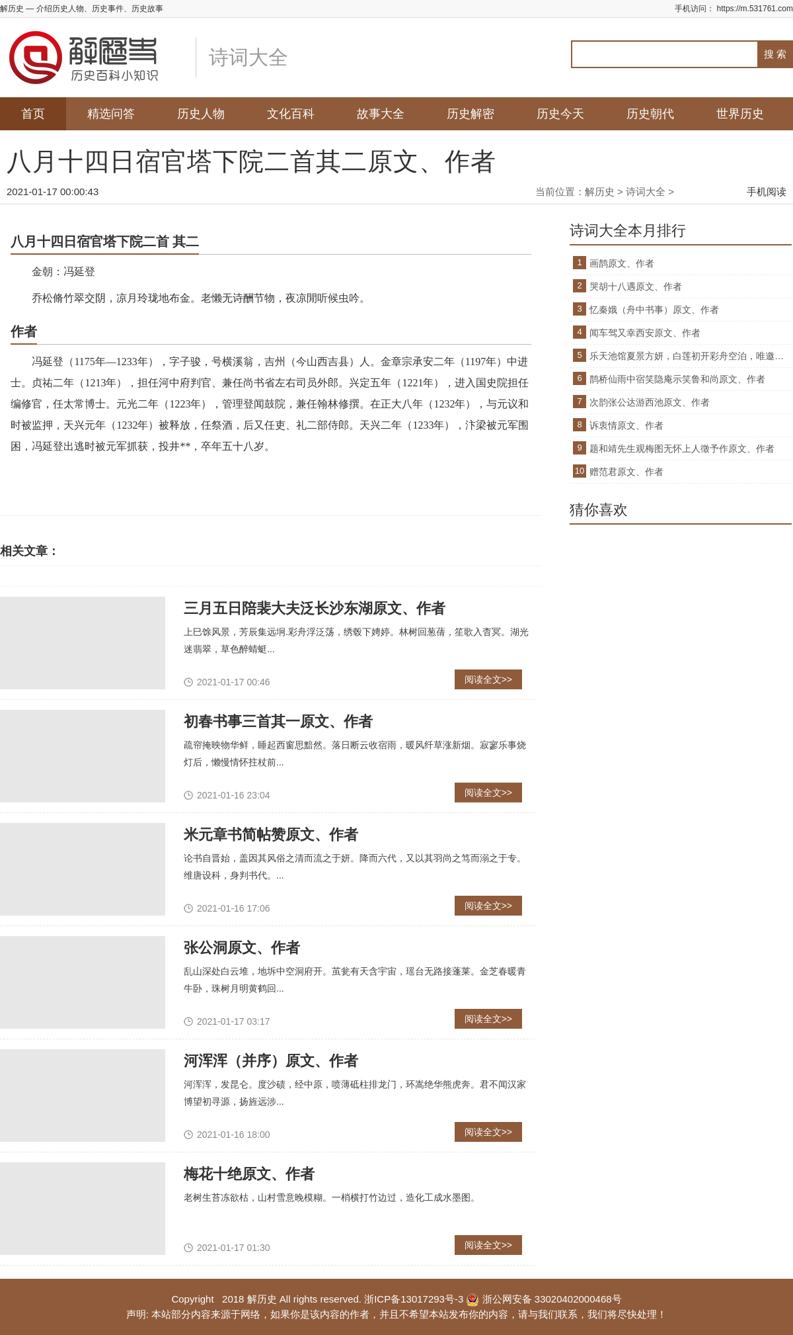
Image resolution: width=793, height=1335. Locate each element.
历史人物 (201, 113)
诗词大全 (645, 191)
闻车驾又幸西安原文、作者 (644, 332)
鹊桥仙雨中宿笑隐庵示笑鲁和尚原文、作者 (677, 379)
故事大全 (380, 113)
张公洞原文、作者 (242, 947)
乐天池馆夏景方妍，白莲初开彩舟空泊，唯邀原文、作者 (690, 356)
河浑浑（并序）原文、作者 (271, 1061)
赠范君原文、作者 (626, 471)
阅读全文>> (488, 679)
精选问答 (111, 113)
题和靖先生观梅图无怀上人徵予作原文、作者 (681, 448)
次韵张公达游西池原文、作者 (649, 402)
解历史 (600, 191)
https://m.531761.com (755, 8)
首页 (33, 113)
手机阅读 (766, 191)
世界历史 (740, 113)
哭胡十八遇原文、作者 (635, 286)
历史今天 (560, 113)
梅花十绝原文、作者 (249, 1174)
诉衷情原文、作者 (626, 425)
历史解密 (470, 113)
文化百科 (291, 113)
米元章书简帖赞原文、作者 (271, 834)
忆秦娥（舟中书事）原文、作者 (654, 309)
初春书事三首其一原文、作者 (278, 721)
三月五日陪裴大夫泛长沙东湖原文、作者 (314, 608)
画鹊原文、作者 (621, 263)
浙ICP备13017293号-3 (413, 1299)
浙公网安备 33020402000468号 (543, 1299)
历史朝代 (650, 113)
